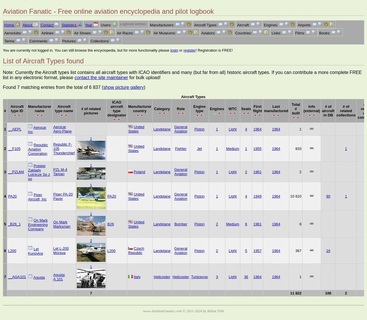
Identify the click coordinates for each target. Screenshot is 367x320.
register (190, 50)
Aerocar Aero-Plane (62, 129)
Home (12, 25)
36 (246, 277)
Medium (232, 149)
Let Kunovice (35, 251)
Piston (199, 129)
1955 (257, 149)
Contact (50, 25)
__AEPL (15, 129)
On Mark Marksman (62, 224)
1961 (257, 172)
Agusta (39, 277)
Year (91, 25)
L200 (12, 251)
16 (328, 251)
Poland (139, 172)
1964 (257, 129)
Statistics (72, 25)
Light (233, 129)
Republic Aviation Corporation (38, 149)
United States (136, 129)
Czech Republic (136, 250)
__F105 (14, 149)
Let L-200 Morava (61, 250)
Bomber (180, 224)
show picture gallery (123, 87)
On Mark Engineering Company (38, 224)
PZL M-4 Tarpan (60, 171)
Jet (199, 149)
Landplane (162, 129)
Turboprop (199, 277)
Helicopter (162, 277)
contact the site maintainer (101, 77)
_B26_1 (14, 224)
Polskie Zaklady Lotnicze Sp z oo (39, 172)
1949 (257, 196)
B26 (111, 224)
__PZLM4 (16, 172)
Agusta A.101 (59, 277)
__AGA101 (17, 277)
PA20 (12, 196)
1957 (257, 251)
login (174, 50)
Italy (137, 277)
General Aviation (181, 129)
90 (328, 196)
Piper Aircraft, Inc (37, 197)
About (30, 25)
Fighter (181, 149)
